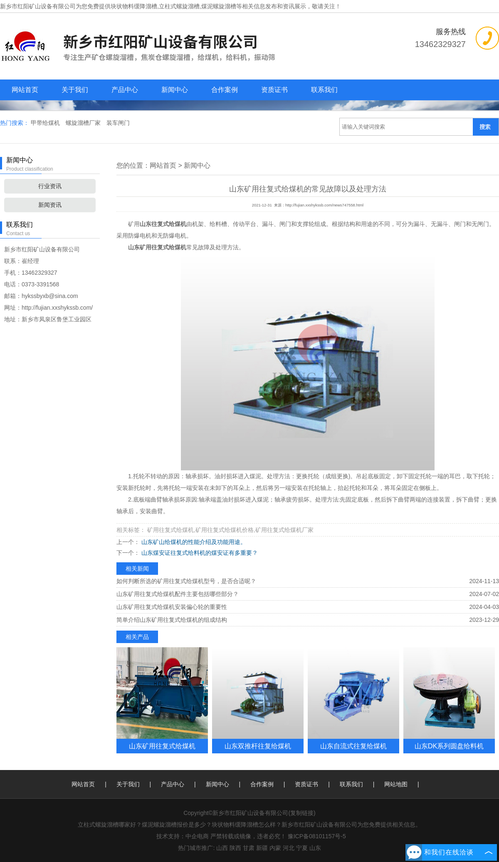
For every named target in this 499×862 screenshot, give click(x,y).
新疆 (262, 848)
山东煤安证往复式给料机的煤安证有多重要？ (199, 552)
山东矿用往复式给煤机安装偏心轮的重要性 (171, 607)
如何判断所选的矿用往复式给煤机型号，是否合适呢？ (186, 581)
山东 (315, 848)
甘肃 (248, 848)
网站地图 (396, 784)
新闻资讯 (50, 204)
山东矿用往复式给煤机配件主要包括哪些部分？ (177, 594)
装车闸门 (118, 122)
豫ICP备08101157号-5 (317, 836)
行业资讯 (50, 186)
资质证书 (274, 89)
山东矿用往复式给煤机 (162, 746)
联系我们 (324, 89)
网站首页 (25, 89)
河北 (288, 848)
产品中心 (124, 89)
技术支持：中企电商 (182, 836)
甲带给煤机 (46, 122)
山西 (222, 848)
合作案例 (224, 89)
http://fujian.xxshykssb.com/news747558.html (324, 205)
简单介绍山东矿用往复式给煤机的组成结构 (171, 619)
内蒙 (275, 848)
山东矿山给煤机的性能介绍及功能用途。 (193, 542)
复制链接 (302, 813)
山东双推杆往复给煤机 (258, 746)
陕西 (235, 848)
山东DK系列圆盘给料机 (449, 746)
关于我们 (75, 89)
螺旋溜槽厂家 (84, 122)
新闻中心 (174, 89)
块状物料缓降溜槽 (134, 6)
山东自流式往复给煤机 (353, 746)
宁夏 (302, 848)
